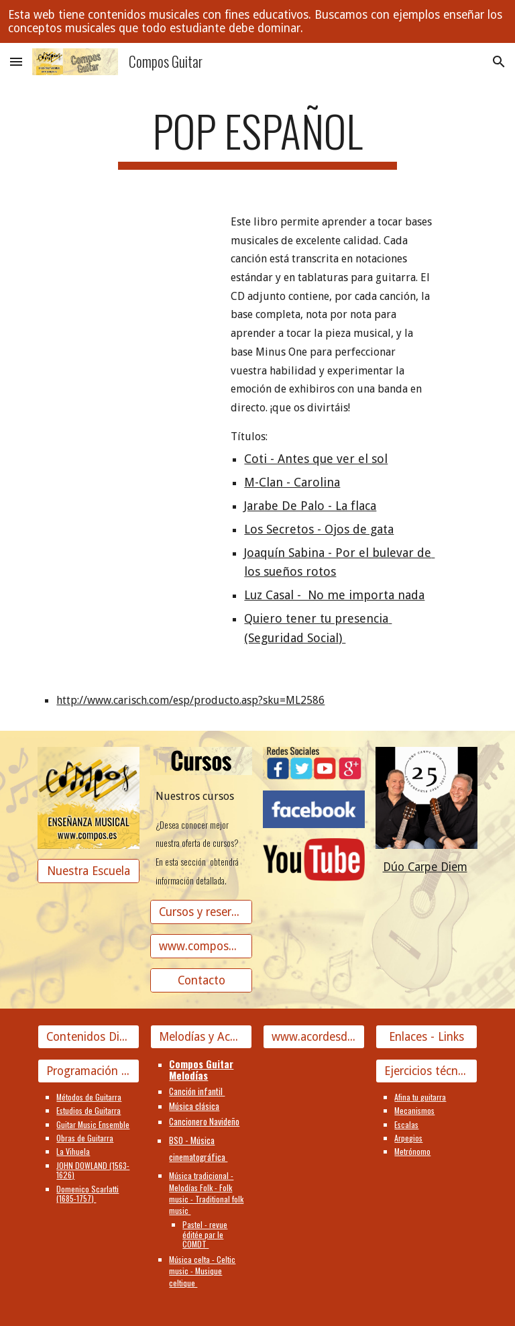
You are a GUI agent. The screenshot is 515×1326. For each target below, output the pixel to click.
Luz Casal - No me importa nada (334, 595)
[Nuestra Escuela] (88, 871)
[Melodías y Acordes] (201, 1036)
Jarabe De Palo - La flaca (310, 506)
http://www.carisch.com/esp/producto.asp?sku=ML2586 (190, 700)
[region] (257, 21)
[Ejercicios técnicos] (426, 1071)
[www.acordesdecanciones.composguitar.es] (313, 1036)
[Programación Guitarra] (88, 1071)
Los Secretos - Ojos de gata (319, 529)
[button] (16, 61)
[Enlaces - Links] (426, 1036)
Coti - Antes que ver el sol (316, 459)
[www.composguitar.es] (201, 946)
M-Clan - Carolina (292, 482)
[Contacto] (201, 980)
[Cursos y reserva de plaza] (201, 911)
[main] (257, 137)
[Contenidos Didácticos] (88, 1036)
